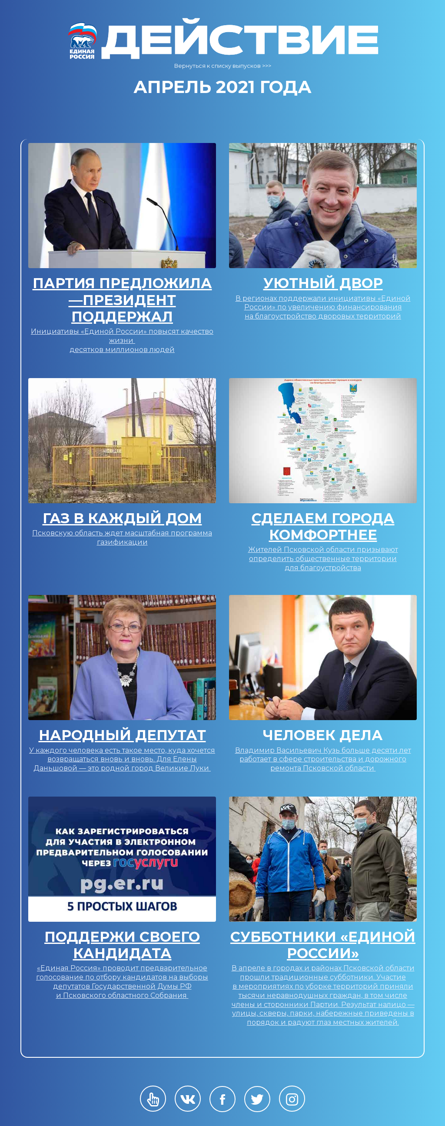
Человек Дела (323, 735)
